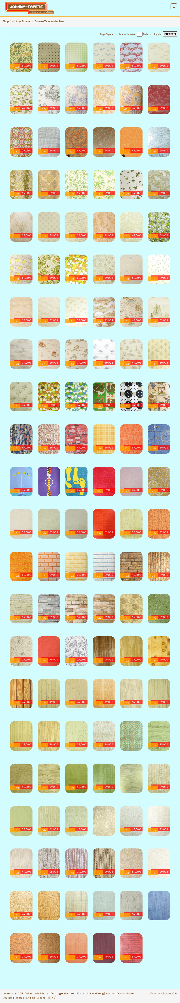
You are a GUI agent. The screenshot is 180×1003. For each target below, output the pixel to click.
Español (41, 997)
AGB (20, 993)
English (30, 997)
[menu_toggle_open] (174, 6)
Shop (6, 21)
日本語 (52, 997)
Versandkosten (126, 993)
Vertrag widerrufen (63, 993)
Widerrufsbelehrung (37, 993)
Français (19, 997)
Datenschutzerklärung (90, 993)
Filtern (170, 34)
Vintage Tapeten (21, 21)
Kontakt (110, 993)
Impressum (9, 993)
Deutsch (8, 997)
